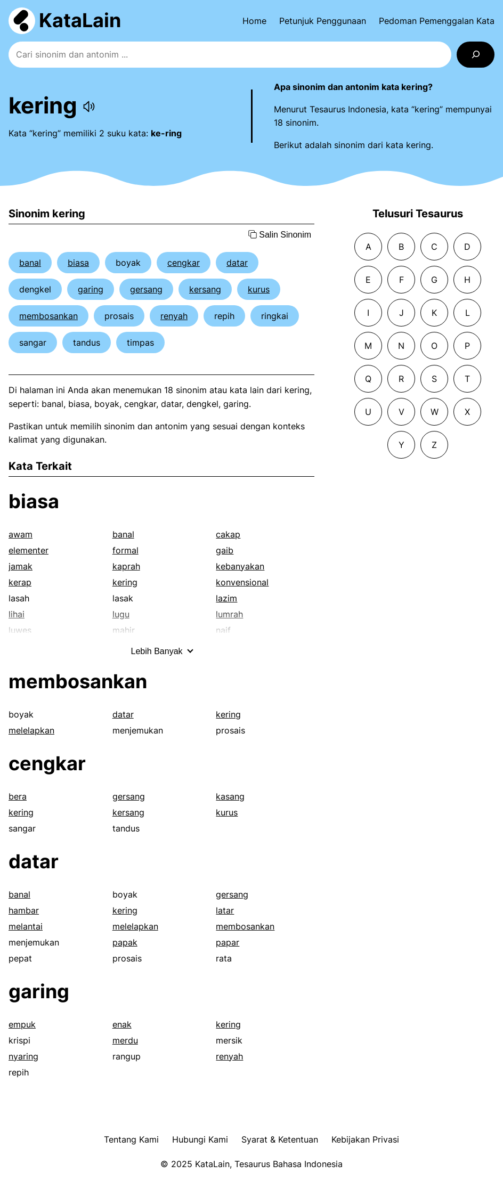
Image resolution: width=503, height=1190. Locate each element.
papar (227, 942)
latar (225, 910)
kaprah (126, 566)
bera (18, 796)
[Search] (475, 55)
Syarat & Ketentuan (279, 1139)
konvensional (242, 582)
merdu (125, 1040)
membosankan (48, 316)
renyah (174, 316)
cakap (228, 534)
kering (124, 582)
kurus (259, 289)
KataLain (80, 20)
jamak (21, 566)
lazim (226, 598)
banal (30, 262)
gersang (146, 289)
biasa (78, 262)
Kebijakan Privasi (365, 1139)
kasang (230, 796)
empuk (22, 1024)
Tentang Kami (131, 1139)
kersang (205, 289)
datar (237, 262)
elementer (28, 550)
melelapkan (31, 730)
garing (90, 289)
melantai (26, 926)
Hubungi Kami (200, 1139)
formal (125, 550)
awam (21, 534)
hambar (24, 910)
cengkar (183, 262)
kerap (20, 582)
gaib (224, 550)
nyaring (23, 1056)
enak (122, 1024)
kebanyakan (240, 566)
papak (124, 942)
